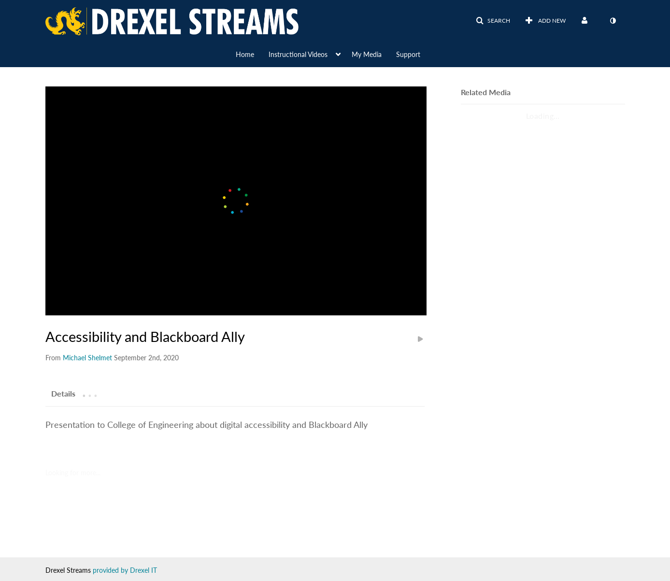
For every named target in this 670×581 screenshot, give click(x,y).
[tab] (63, 393)
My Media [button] (367, 54)
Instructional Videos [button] (298, 54)
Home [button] (245, 54)
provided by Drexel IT (125, 570)
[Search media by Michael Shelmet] (87, 358)
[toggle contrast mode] (613, 20)
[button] (493, 20)
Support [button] (408, 54)
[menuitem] (252, 53)
